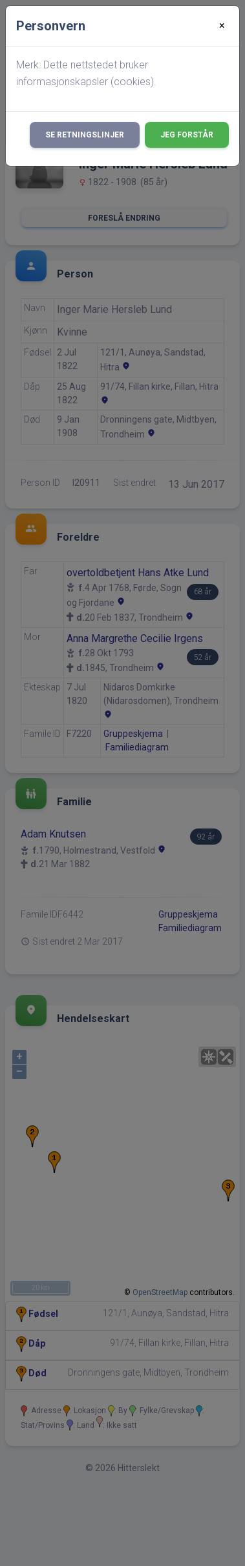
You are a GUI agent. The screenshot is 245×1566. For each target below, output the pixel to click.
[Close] (222, 26)
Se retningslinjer (84, 134)
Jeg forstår (186, 134)
